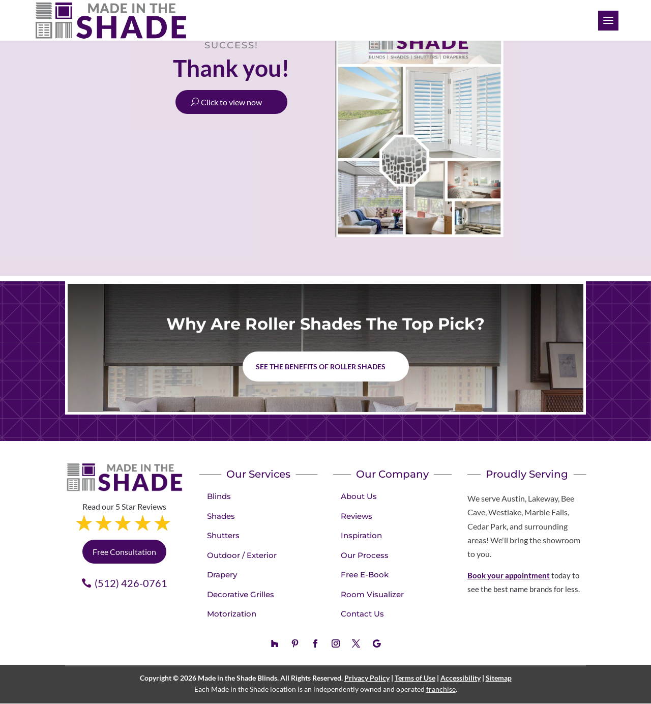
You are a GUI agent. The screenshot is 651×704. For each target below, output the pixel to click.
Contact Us (362, 614)
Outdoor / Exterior (242, 555)
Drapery (222, 574)
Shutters (223, 535)
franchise (441, 689)
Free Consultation (124, 551)
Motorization (231, 614)
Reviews (356, 516)
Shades (221, 516)
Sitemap (499, 677)
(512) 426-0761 (131, 583)
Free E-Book (365, 574)
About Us (359, 496)
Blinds (219, 496)
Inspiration (361, 535)
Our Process (365, 555)
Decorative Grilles (240, 594)
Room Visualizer (372, 594)
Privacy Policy (367, 677)
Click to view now (231, 102)
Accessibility (460, 677)
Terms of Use (415, 677)
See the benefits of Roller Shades (321, 366)
